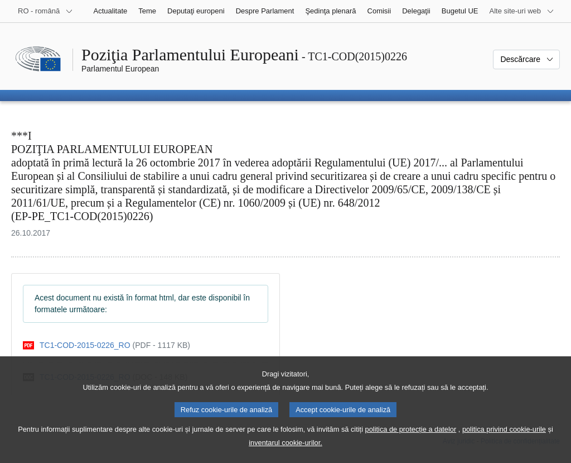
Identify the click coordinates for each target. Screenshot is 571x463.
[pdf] (106, 345)
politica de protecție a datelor (411, 441)
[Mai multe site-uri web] (522, 11)
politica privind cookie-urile (504, 441)
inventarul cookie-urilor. (285, 455)
